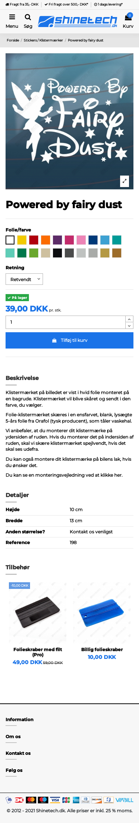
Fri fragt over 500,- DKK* (66, 4)
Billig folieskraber (102, 649)
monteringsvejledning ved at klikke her (78, 475)
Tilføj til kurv (69, 340)
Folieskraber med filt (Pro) (37, 652)
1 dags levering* (108, 4)
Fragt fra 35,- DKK (22, 4)
